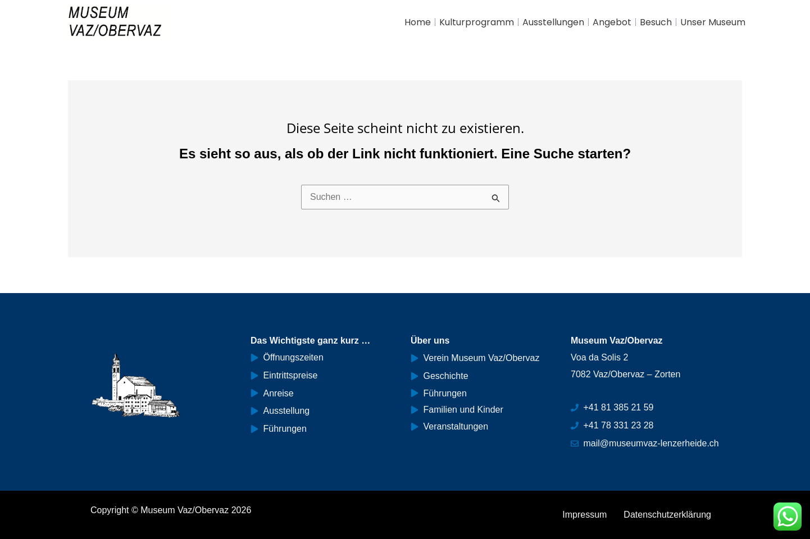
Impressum (584, 514)
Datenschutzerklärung (667, 514)
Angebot (612, 22)
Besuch (656, 22)
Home (417, 22)
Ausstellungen (553, 22)
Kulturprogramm (476, 22)
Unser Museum (712, 22)
